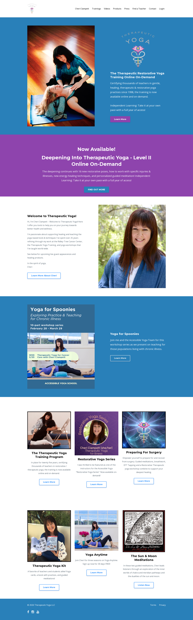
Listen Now (144, 585)
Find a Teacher (139, 8)
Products (117, 8)
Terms (153, 605)
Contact (152, 8)
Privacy (162, 605)
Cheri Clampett (82, 8)
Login (161, 8)
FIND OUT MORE (96, 189)
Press (126, 8)
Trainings (96, 8)
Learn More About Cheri (44, 275)
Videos (107, 8)
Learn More (120, 119)
